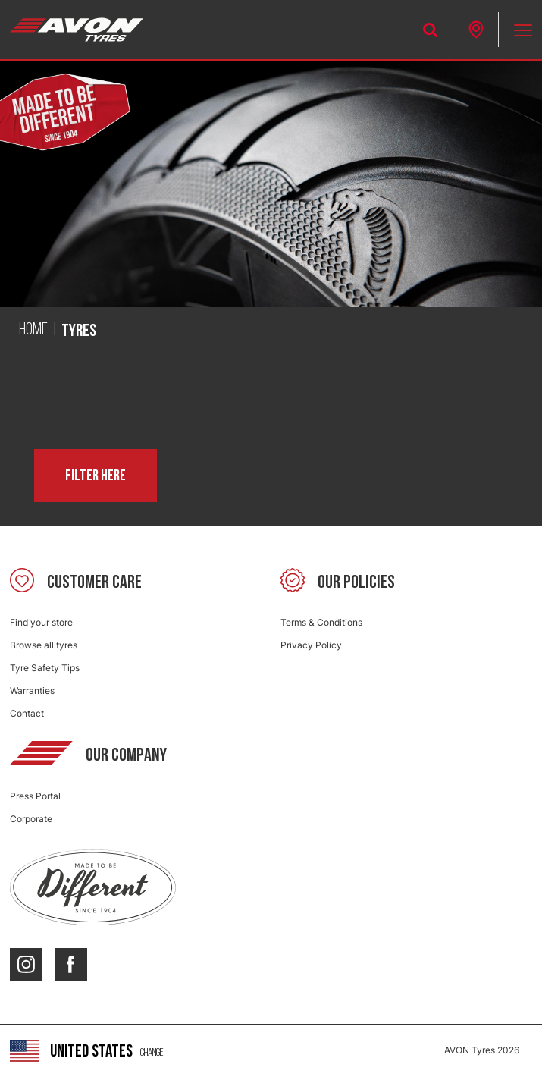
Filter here (95, 475)
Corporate (31, 818)
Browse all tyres (43, 645)
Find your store (41, 622)
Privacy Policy (311, 645)
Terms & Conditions (321, 622)
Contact (27, 713)
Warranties (32, 690)
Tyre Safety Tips (45, 668)
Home (33, 330)
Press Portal (35, 796)
